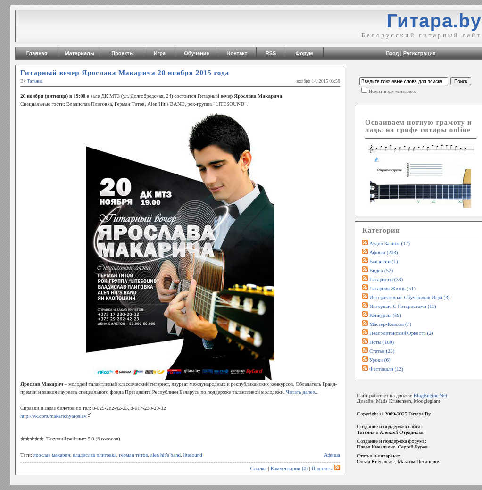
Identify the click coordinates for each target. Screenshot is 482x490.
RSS (271, 53)
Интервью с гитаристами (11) (402, 306)
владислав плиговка (94, 454)
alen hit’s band (165, 454)
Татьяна (34, 80)
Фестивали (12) (386, 369)
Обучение (196, 53)
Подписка (326, 468)
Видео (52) (381, 270)
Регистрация (419, 53)
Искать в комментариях (392, 91)
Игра (160, 53)
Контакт (237, 53)
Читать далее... (302, 392)
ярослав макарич (51, 454)
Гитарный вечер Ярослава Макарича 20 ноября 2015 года (124, 72)
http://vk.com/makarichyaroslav (53, 416)
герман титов (133, 454)
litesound (192, 454)
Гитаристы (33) (386, 279)
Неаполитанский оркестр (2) (401, 333)
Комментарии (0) (288, 468)
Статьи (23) (382, 351)
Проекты (122, 53)
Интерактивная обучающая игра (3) (409, 297)
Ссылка (258, 468)
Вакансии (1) (383, 261)
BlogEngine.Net (430, 395)
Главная (37, 53)
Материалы (80, 53)
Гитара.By (419, 413)
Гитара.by (434, 20)
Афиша (332, 454)
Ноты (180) (381, 342)
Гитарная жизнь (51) (392, 288)
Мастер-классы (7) (390, 324)
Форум (304, 53)
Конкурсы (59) (385, 315)
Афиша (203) (383, 252)
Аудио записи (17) (389, 243)
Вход (392, 53)
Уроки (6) (380, 360)
